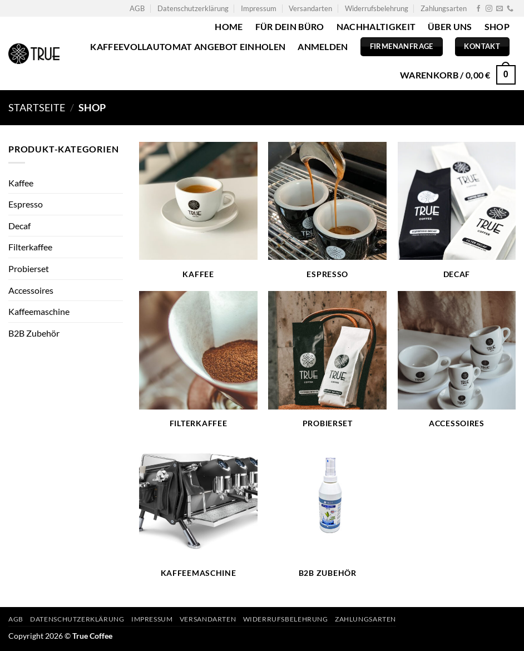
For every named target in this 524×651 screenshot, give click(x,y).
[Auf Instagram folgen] (489, 9)
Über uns (450, 26)
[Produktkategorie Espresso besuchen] (327, 211)
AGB (137, 8)
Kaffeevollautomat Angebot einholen (187, 46)
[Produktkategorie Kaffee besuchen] (198, 211)
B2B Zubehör (34, 333)
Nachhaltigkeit (376, 26)
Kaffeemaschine (39, 311)
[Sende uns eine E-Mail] (499, 9)
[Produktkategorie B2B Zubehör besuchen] (327, 510)
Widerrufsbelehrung (376, 8)
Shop (497, 26)
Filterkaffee (30, 246)
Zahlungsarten (444, 8)
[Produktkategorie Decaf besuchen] (457, 211)
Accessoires (30, 290)
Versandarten (310, 8)
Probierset (28, 268)
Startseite (36, 107)
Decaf (19, 225)
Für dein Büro (289, 26)
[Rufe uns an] (510, 9)
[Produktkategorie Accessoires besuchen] (457, 360)
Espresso (25, 204)
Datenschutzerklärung (193, 8)
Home (229, 26)
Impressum (258, 8)
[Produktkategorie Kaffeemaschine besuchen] (198, 510)
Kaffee (20, 182)
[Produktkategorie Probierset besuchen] (327, 360)
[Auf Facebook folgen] (478, 9)
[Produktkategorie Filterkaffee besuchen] (198, 360)
